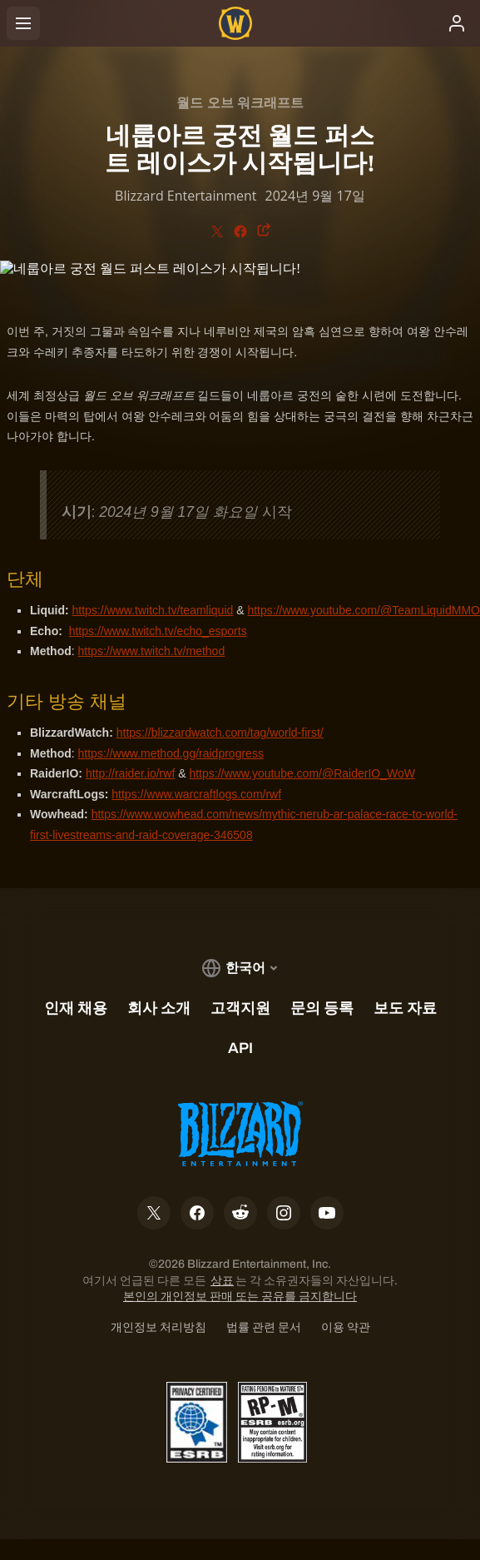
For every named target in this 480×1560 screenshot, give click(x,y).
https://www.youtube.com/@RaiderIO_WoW (302, 773)
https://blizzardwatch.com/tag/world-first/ (220, 732)
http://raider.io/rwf (130, 773)
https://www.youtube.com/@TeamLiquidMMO (363, 610)
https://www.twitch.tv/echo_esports (158, 631)
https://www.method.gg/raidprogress (171, 753)
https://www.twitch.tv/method (151, 651)
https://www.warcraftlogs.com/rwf (196, 794)
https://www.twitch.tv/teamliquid (153, 610)
